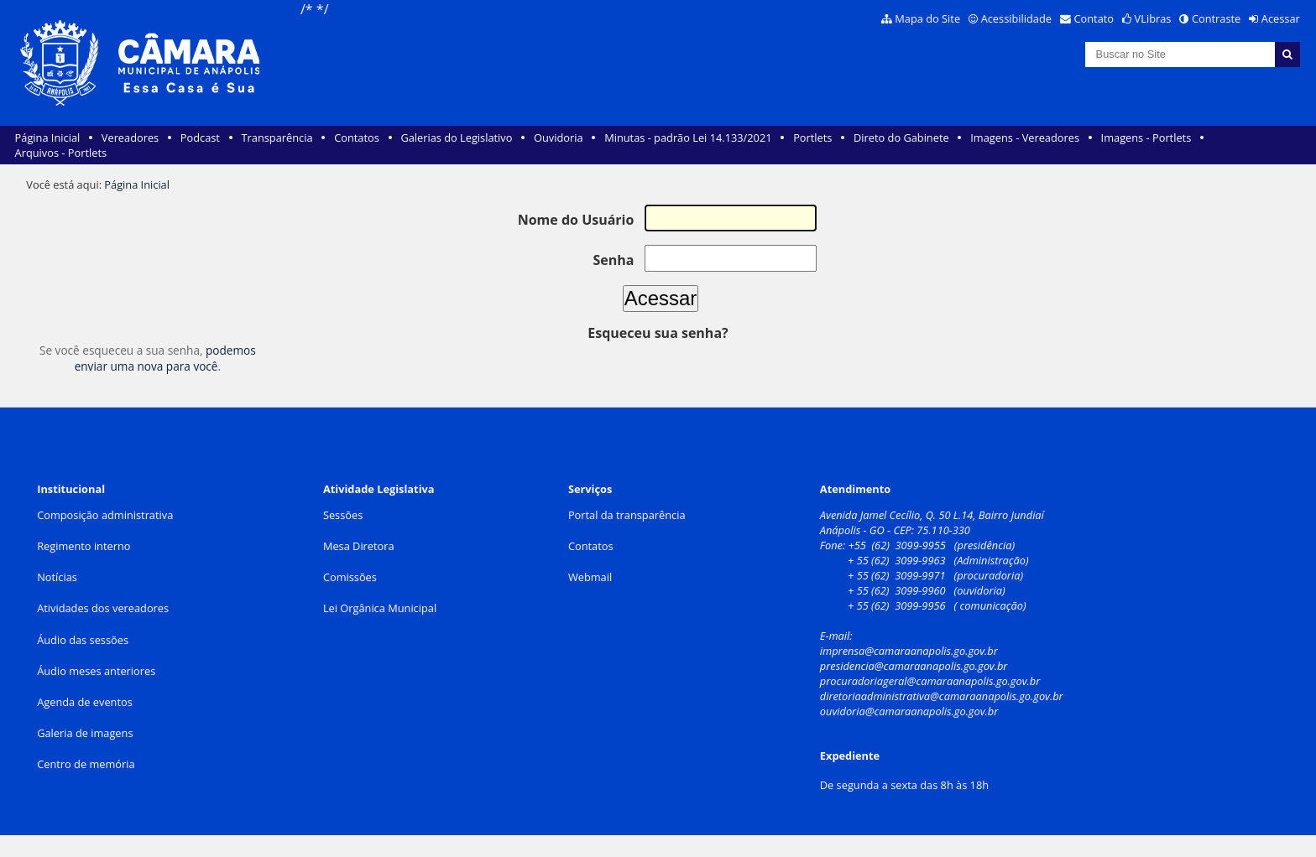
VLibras (1153, 18)
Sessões (343, 514)
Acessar (1280, 18)
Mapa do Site (927, 18)
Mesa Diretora (358, 545)
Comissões (350, 576)
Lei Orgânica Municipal (379, 607)
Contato (1094, 18)
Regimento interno (83, 545)
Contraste (1216, 18)
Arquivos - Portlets (61, 152)
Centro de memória (85, 763)
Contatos (356, 137)
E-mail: (837, 635)
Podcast (200, 137)
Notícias (57, 576)
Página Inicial (48, 137)
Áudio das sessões (82, 639)
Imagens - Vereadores (1024, 137)
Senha (613, 259)
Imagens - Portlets (1146, 137)
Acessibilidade (1016, 18)
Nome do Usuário (576, 219)
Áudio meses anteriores (96, 670)
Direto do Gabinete (901, 137)
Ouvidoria (558, 137)
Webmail (590, 576)
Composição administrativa (105, 514)
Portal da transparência (627, 514)
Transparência (277, 137)
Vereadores (130, 137)
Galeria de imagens (85, 732)
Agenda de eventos (85, 701)
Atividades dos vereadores (103, 607)
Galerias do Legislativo (456, 137)
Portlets (812, 137)
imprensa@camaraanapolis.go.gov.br (909, 650)
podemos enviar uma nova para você (165, 358)
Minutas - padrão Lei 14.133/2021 (687, 137)
